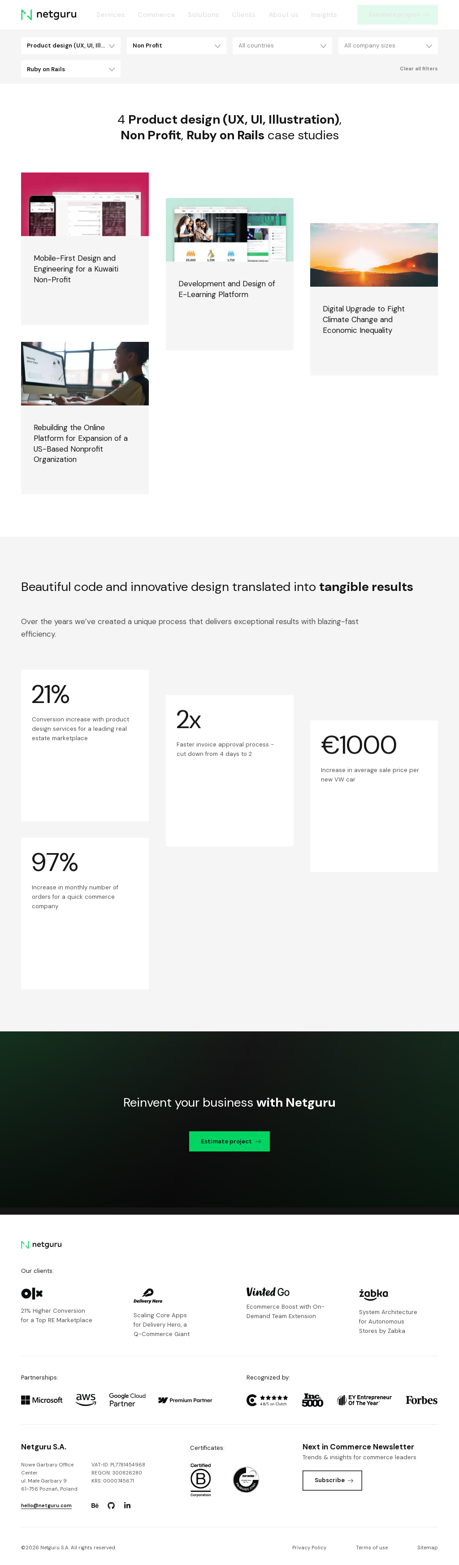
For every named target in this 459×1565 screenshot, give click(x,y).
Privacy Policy (309, 1547)
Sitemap (427, 1547)
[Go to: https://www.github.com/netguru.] (111, 1505)
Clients (243, 14)
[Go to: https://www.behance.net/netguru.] (95, 1505)
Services (110, 14)
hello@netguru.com (46, 1505)
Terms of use (372, 1547)
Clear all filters (419, 68)
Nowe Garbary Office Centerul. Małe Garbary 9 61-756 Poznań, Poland (49, 1477)
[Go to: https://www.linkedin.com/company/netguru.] (127, 1505)
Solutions (203, 14)
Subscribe (334, 1480)
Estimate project (399, 14)
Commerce (156, 14)
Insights (324, 14)
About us (283, 14)
